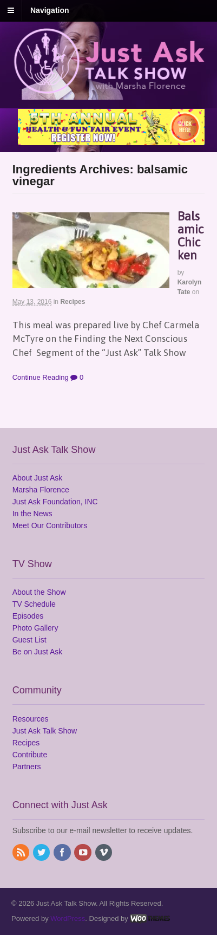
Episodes (28, 616)
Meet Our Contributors (50, 525)
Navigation (49, 10)
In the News (32, 513)
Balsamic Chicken (190, 236)
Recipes (72, 302)
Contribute (30, 754)
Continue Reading (40, 377)
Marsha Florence (40, 489)
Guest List (29, 639)
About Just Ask (37, 477)
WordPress (67, 918)
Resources (30, 719)
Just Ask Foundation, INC (55, 501)
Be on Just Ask (37, 651)
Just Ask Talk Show (44, 730)
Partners (26, 766)
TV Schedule (34, 604)
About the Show (39, 592)
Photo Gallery (35, 628)
